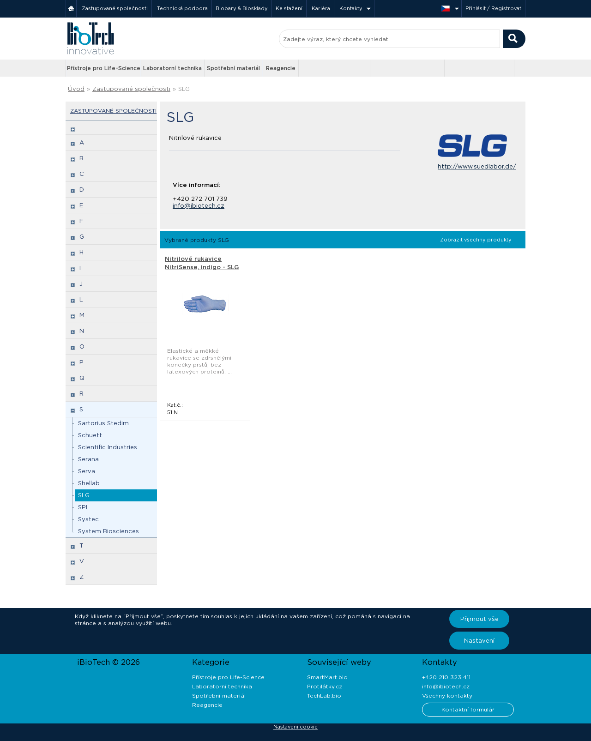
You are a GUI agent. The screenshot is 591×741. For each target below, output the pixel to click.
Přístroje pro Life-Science (103, 68)
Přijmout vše (479, 618)
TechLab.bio (324, 695)
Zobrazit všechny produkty (476, 239)
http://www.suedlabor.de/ (477, 166)
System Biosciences (108, 531)
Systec (88, 519)
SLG (184, 88)
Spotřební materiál (233, 68)
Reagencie (281, 68)
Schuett (90, 435)
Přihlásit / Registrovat (493, 8)
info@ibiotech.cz (198, 205)
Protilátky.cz (324, 686)
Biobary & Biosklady (242, 8)
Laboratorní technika (172, 68)
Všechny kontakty (447, 695)
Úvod (76, 88)
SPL (84, 507)
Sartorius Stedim (103, 423)
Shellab (89, 483)
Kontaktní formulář (468, 709)
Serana (88, 459)
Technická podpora (182, 8)
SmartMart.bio (327, 677)
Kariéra (321, 8)
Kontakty (350, 8)
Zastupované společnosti (115, 8)
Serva (86, 471)
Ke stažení (289, 8)
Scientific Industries (107, 447)
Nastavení (479, 640)
